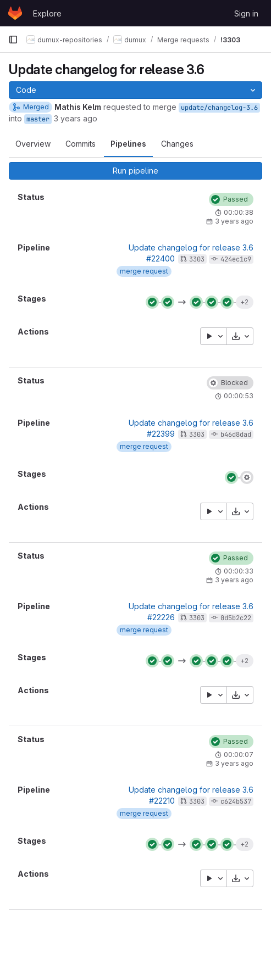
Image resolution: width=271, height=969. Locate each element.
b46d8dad (235, 434)
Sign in (246, 13)
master (37, 119)
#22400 (160, 258)
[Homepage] (15, 13)
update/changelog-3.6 (219, 107)
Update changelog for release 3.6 (191, 247)
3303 (196, 259)
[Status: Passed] (231, 199)
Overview (33, 143)
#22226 (161, 617)
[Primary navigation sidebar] (13, 39)
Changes (177, 143)
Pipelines (128, 143)
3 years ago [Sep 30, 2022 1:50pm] (75, 118)
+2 (244, 302)
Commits (80, 143)
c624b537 (235, 801)
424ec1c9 (235, 259)
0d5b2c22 (235, 618)
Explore (47, 13)
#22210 (162, 800)
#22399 (161, 433)
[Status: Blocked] (230, 382)
